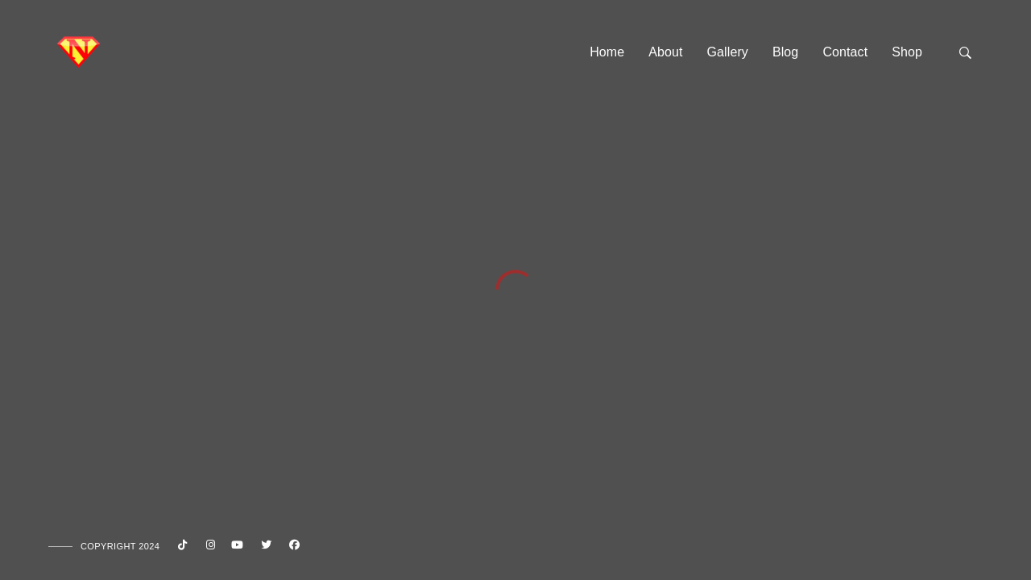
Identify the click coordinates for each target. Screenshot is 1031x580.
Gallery (727, 52)
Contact (844, 52)
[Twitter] (264, 548)
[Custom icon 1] (180, 548)
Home (607, 52)
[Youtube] (236, 548)
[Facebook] (292, 548)
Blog (785, 52)
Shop (907, 52)
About (665, 52)
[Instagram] (208, 548)
